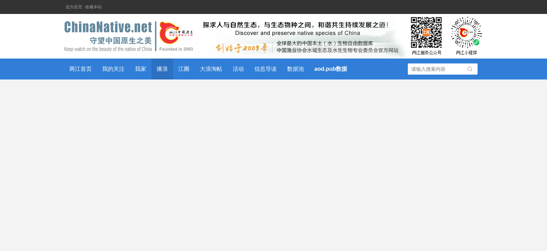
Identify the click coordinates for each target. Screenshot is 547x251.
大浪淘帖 (211, 69)
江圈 (183, 69)
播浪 (162, 69)
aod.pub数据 (330, 69)
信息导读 (265, 69)
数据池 (295, 69)
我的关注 (113, 69)
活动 (238, 69)
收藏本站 (93, 7)
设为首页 (74, 7)
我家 (140, 69)
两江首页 (80, 69)
